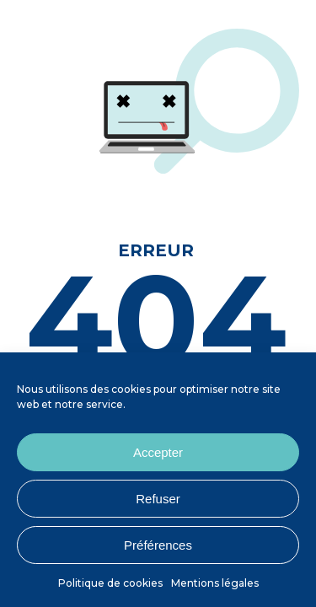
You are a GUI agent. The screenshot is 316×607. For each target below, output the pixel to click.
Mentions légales (215, 583)
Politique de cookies (110, 583)
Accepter (158, 452)
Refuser (158, 499)
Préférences (158, 545)
